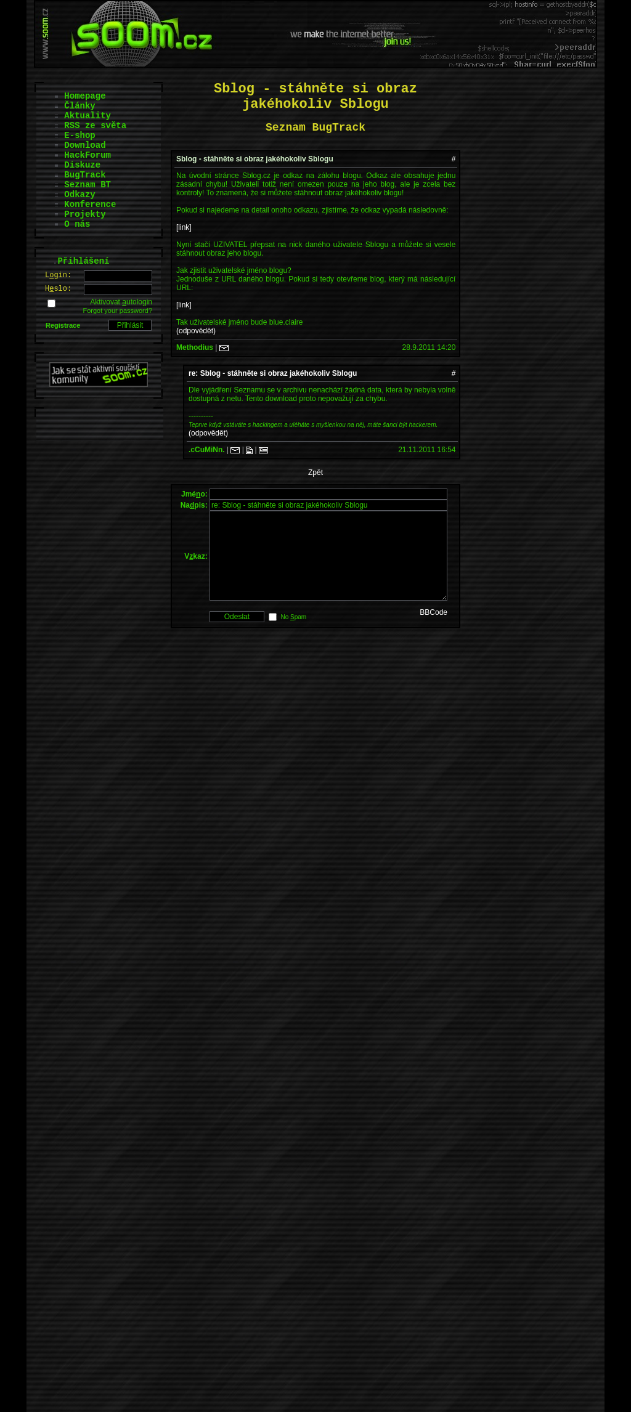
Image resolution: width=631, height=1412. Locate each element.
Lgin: (58, 275)
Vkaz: (195, 565)
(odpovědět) (196, 331)
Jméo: (194, 494)
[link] (184, 227)
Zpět (315, 472)
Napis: (194, 505)
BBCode (433, 631)
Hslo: (58, 289)
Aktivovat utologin (121, 302)
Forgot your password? (118, 310)
